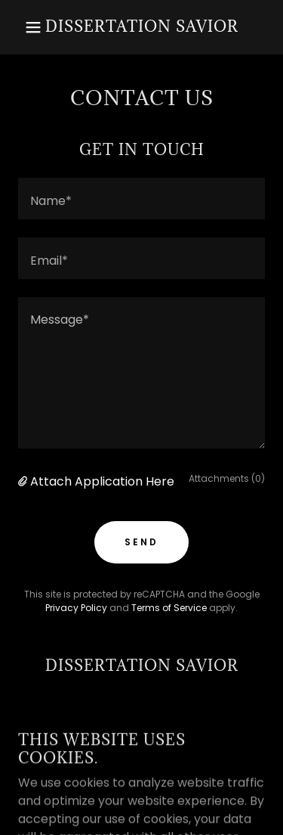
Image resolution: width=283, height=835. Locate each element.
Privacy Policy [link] (76, 607)
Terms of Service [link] (169, 607)
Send (141, 541)
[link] (141, 27)
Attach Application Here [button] (102, 481)
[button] (22, 27)
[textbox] (141, 198)
